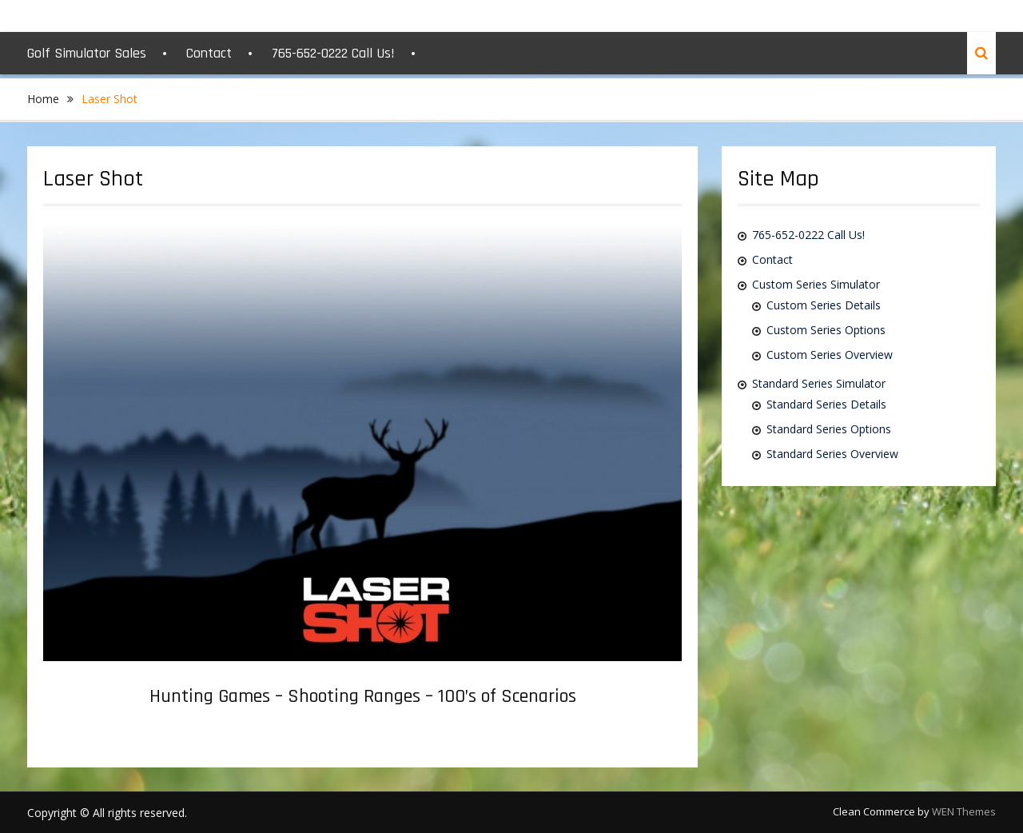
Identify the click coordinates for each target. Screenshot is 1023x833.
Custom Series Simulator (816, 284)
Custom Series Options (826, 329)
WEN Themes (964, 811)
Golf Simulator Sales (86, 53)
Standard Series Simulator (819, 383)
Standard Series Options (828, 428)
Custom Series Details (823, 305)
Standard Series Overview (832, 453)
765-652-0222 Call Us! (333, 53)
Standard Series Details (826, 404)
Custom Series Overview (829, 354)
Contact (209, 53)
